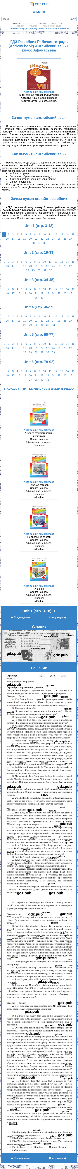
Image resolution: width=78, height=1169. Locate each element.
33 (53, 325)
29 (39, 243)
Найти (72, 19)
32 (50, 270)
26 (65, 238)
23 (47, 238)
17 (13, 238)
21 (36, 238)
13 (61, 234)
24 (53, 238)
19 (24, 238)
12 (56, 234)
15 (73, 234)
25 (59, 238)
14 (67, 234)
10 (44, 234)
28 (33, 243)
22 (42, 238)
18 (18, 238)
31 (44, 270)
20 (30, 238)
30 (44, 243)
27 (70, 238)
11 (50, 234)
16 (7, 238)
